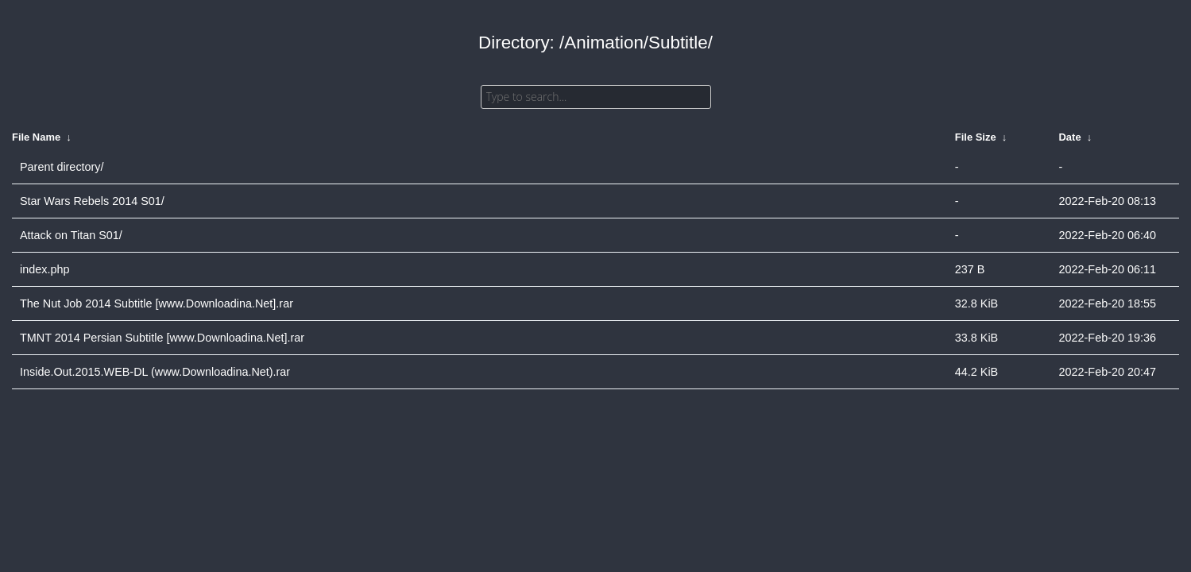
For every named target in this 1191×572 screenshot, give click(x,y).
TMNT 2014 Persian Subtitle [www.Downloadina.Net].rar (162, 337)
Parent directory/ (62, 166)
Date (1070, 137)
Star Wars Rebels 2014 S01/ (92, 201)
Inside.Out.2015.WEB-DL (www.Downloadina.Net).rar (155, 371)
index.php (44, 269)
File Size (975, 137)
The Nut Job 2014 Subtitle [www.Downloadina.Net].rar (156, 303)
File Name (36, 137)
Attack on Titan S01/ (71, 235)
